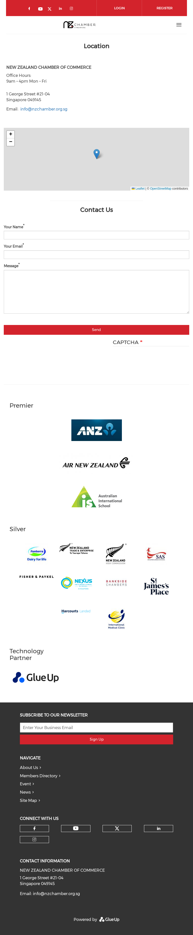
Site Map (28, 800)
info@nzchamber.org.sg (43, 109)
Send (96, 329)
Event (25, 784)
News (25, 792)
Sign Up (97, 739)
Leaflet (138, 188)
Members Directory (38, 776)
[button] (96, 154)
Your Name (13, 227)
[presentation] (151, 361)
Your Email (13, 246)
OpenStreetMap (160, 188)
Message (11, 266)
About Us (29, 767)
